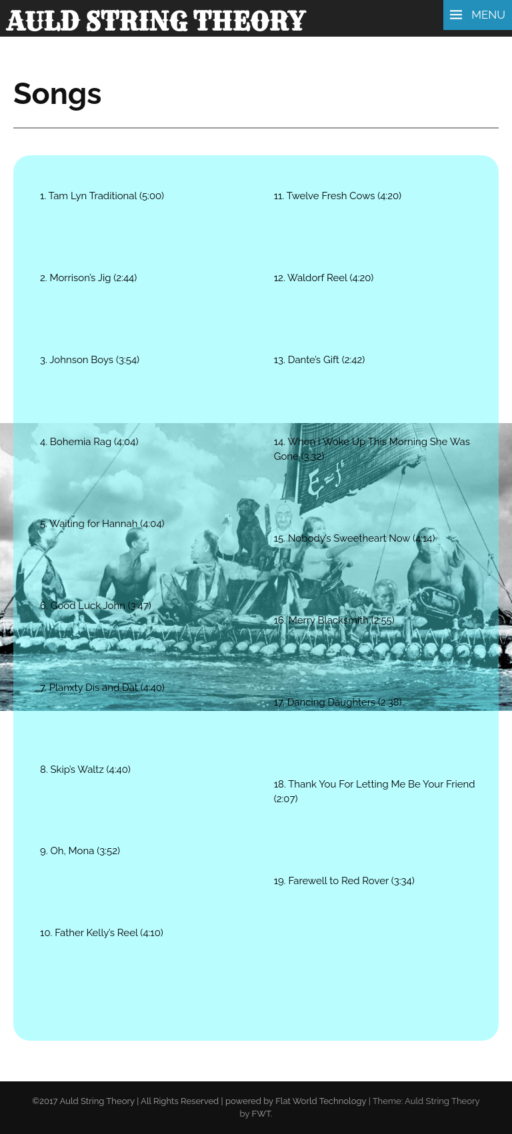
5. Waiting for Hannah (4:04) (102, 524)
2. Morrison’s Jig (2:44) (88, 278)
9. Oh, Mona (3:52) (80, 851)
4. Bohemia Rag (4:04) (89, 442)
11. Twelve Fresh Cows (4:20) (337, 196)
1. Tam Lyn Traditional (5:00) (102, 196)
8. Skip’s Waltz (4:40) (85, 770)
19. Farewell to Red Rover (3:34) (344, 881)
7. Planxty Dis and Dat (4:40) (102, 688)
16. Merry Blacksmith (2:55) (334, 620)
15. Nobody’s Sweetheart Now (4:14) (354, 538)
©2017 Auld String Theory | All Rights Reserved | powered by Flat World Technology (199, 1101)
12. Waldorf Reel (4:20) (324, 278)
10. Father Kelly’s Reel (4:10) (101, 933)
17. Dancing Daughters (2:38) (338, 702)
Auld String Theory (156, 21)
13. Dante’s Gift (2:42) (319, 360)
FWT (261, 1114)
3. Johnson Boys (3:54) (89, 360)
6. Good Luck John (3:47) (95, 606)
